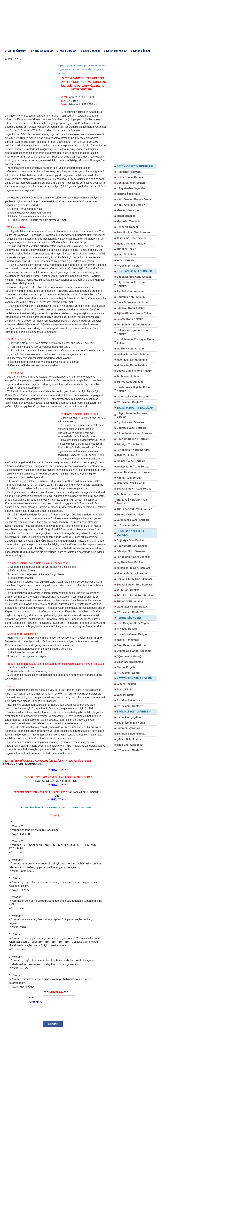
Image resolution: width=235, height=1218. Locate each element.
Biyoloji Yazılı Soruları (130, 422)
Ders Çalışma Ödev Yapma (133, 623)
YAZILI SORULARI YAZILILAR (135, 407)
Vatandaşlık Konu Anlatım (133, 396)
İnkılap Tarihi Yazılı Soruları (133, 466)
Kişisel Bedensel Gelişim (132, 634)
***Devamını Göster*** (130, 265)
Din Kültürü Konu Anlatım (133, 302)
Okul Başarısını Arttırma (132, 645)
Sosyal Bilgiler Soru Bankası (134, 584)
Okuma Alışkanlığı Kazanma (134, 650)
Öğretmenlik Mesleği (129, 656)
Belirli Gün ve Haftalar (130, 177)
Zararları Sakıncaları (129, 700)
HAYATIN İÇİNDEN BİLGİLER (134, 678)
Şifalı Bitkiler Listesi (129, 739)
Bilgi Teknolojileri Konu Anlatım (131, 284)
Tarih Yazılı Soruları (129, 494)
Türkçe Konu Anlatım (130, 381)
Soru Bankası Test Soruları (133, 232)
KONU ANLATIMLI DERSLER (134, 271)
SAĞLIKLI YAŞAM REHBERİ (134, 711)
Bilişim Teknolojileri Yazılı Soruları (132, 415)
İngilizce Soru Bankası (130, 562)
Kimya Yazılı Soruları (129, 477)
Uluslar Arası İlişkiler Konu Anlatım (133, 389)
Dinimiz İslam (142, 50)
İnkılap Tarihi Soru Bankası (133, 568)
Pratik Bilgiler (125, 689)
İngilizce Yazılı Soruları (131, 461)
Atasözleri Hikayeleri (129, 171)
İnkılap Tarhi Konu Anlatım (133, 354)
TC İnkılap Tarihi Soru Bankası (135, 595)
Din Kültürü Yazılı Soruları (133, 439)
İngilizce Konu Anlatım (131, 348)
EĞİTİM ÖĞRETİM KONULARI (135, 166)
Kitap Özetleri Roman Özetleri (135, 199)
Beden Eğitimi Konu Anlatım (134, 276)
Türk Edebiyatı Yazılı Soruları (134, 509)
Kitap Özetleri (97, 65)
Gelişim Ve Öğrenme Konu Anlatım (133, 332)
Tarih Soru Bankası (128, 590)
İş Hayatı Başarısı (127, 628)
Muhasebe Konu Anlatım (132, 365)
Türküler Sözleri (126, 249)
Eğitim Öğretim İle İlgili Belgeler (73, 65)
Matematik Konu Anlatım (132, 359)
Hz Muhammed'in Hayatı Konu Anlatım (135, 341)
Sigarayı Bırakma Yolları (131, 733)
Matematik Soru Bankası (132, 573)
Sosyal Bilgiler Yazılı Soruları (134, 488)
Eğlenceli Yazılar (117, 50)
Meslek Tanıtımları (128, 639)
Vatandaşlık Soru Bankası (133, 606)
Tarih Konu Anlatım (129, 376)
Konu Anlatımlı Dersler (131, 205)
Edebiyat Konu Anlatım (131, 308)
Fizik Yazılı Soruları (128, 455)
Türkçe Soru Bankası (130, 601)
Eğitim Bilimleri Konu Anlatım (135, 313)
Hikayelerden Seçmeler (131, 188)
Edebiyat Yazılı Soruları (131, 444)
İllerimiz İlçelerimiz (128, 193)
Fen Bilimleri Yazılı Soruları (133, 450)
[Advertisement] (98, 23)
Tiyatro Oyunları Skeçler (132, 243)
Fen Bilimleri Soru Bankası (133, 556)
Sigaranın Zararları (128, 728)
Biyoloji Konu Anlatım (130, 291)
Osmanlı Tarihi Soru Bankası (134, 579)
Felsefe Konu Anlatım (130, 319)
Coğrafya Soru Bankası (131, 540)
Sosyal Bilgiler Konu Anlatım (134, 370)
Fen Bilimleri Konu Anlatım (133, 324)
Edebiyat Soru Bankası (131, 551)
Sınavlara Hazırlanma (130, 661)
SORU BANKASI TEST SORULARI (130, 533)
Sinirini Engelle (126, 667)
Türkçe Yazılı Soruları (130, 514)
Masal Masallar (126, 215)
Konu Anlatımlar (44, 50)
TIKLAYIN (57, 769)
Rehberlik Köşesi (127, 227)
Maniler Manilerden (128, 210)
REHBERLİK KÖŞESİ (129, 617)
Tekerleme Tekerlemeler (131, 238)
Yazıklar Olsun (125, 695)
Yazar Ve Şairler (126, 254)
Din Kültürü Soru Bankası (132, 546)
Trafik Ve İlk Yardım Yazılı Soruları (132, 501)
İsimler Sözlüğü (126, 684)
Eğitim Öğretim (18, 50)
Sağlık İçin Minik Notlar (131, 722)
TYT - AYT (14, 59)
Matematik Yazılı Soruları (132, 483)
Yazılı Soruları (68, 50)
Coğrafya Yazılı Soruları (131, 428)
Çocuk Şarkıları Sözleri (131, 182)
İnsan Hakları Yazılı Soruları (134, 472)
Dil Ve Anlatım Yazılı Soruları (134, 433)
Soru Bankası (92, 50)
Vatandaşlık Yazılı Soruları (133, 520)
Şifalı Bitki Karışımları (130, 744)
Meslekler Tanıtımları (129, 221)
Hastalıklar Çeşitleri (129, 717)
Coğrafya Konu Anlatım (131, 297)
